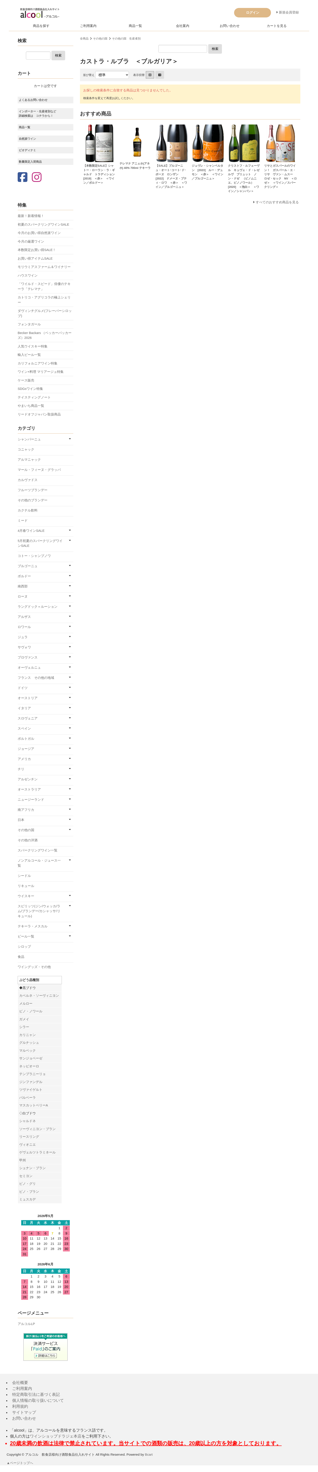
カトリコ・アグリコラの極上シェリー (44, 299)
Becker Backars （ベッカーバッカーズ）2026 (45, 335)
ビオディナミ (27, 150)
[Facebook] (22, 177)
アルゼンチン (28, 779)
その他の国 (100, 38)
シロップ (24, 946)
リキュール (26, 886)
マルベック (27, 1050)
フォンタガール (29, 324)
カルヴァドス (28, 480)
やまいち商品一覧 (31, 406)
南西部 (23, 586)
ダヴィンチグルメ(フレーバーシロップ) (45, 313)
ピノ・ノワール (30, 1011)
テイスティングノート (34, 397)
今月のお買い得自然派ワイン (39, 233)
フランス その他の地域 (36, 677)
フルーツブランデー (32, 490)
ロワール (24, 627)
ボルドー (24, 576)
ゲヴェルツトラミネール (37, 1152)
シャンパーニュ (29, 439)
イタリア (24, 708)
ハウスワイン (28, 275)
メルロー (25, 1003)
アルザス (24, 617)
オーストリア (28, 698)
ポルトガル (26, 738)
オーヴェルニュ (29, 667)
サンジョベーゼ (30, 1058)
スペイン (24, 728)
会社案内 (182, 26)
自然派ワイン (27, 138)
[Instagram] (37, 177)
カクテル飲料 (28, 510)
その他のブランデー (32, 500)
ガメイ (24, 1019)
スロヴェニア (28, 718)
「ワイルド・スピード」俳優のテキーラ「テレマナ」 (44, 286)
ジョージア (26, 749)
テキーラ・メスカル (32, 926)
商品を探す (41, 26)
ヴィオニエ (27, 1144)
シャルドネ (27, 1121)
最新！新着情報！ (31, 216)
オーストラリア (29, 789)
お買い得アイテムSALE (35, 258)
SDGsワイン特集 (30, 389)
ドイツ (23, 688)
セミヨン (25, 1176)
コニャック (26, 449)
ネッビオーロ (29, 1066)
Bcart (149, 1454)
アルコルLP (26, 1324)
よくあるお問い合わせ (33, 100)
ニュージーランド (31, 799)
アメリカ (24, 759)
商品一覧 (135, 26)
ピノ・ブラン (29, 1191)
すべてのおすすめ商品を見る (277, 202)
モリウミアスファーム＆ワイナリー (44, 267)
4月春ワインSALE (31, 530)
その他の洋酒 (28, 840)
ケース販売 (26, 380)
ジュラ (23, 637)
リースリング (29, 1136)
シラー (24, 1027)
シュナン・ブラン (32, 1168)
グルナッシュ (29, 1042)
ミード (23, 520)
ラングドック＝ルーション (37, 606)
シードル (24, 876)
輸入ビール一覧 (29, 355)
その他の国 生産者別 (126, 38)
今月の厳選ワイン (31, 241)
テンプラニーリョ (32, 1074)
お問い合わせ (230, 26)
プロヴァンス (28, 657)
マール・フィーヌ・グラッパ (39, 470)
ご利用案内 (88, 26)
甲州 (22, 1160)
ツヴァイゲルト (30, 1089)
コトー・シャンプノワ (34, 556)
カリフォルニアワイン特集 (37, 363)
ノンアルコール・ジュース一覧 (39, 863)
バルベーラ (27, 1097)
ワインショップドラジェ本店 (55, 1436)
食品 (21, 957)
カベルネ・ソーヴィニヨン (39, 995)
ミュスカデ (27, 1199)
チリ (21, 769)
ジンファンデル (30, 1082)
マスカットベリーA (33, 1105)
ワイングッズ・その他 (34, 967)
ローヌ (23, 596)
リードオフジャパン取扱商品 (39, 414)
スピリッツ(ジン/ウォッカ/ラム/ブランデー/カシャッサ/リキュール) (39, 911)
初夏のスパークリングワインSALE (43, 224)
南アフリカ (26, 809)
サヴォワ (24, 647)
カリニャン (27, 1035)
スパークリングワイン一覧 (37, 850)
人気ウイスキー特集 (32, 346)
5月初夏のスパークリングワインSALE (40, 543)
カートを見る (277, 26)
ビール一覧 (26, 936)
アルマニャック (29, 459)
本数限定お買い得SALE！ (37, 250)
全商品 (84, 38)
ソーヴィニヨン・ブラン (37, 1129)
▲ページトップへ (20, 1463)
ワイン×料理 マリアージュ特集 (41, 372)
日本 (21, 820)
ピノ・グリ (27, 1183)
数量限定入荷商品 (30, 161)
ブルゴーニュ (28, 566)
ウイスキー (26, 896)
